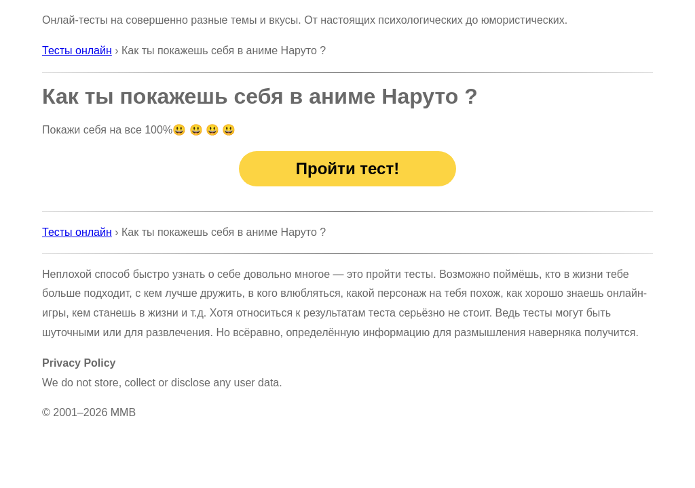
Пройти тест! (347, 168)
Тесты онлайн (77, 50)
